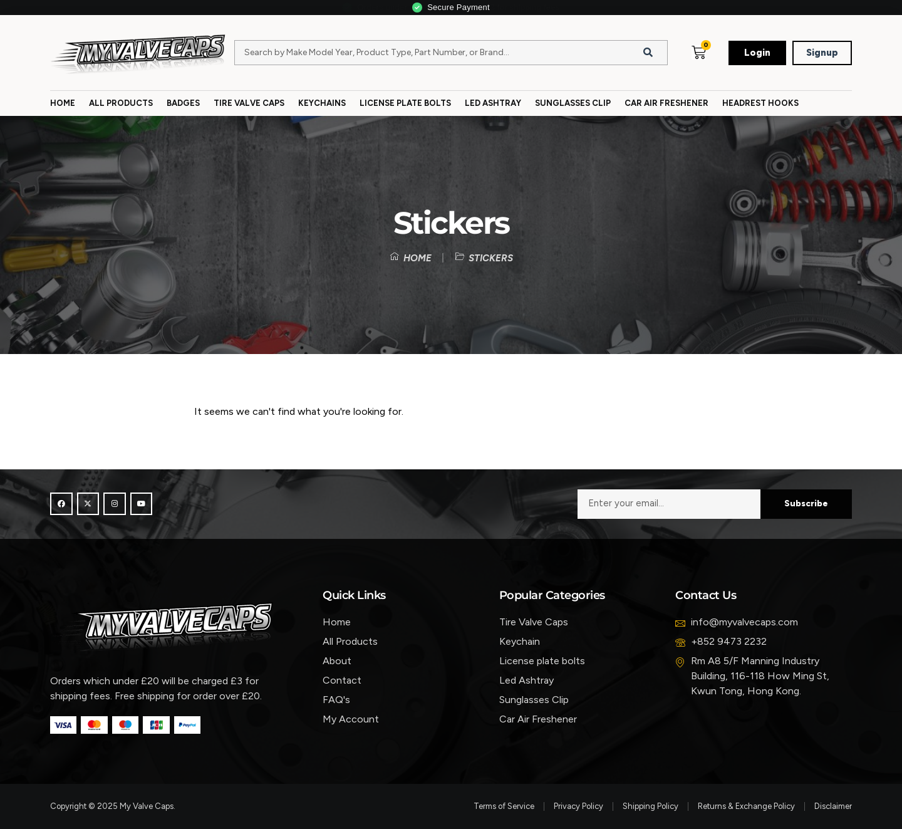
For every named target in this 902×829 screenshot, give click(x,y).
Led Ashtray (493, 103)
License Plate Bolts (405, 103)
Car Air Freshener (666, 103)
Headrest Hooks (760, 103)
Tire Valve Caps (249, 103)
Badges (183, 103)
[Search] (648, 53)
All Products (121, 103)
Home (62, 103)
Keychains (322, 103)
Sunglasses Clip (573, 103)
